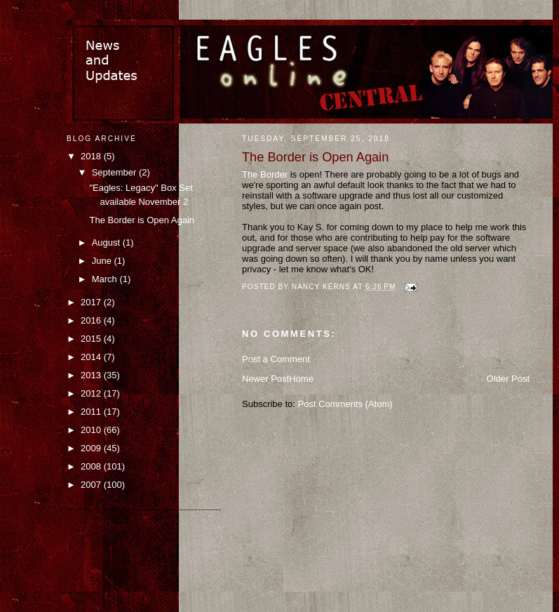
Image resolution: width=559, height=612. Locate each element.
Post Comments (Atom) (345, 404)
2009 (92, 448)
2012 (92, 393)
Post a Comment (276, 359)
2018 (92, 156)
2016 (92, 320)
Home (301, 378)
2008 (92, 466)
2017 (92, 302)
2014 (92, 357)
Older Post (508, 378)
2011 (92, 411)
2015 (92, 338)
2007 (92, 484)
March (106, 279)
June (103, 260)
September (115, 172)
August (107, 242)
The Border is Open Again (141, 220)
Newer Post (265, 378)
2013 (92, 375)
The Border (265, 174)
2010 (92, 430)
